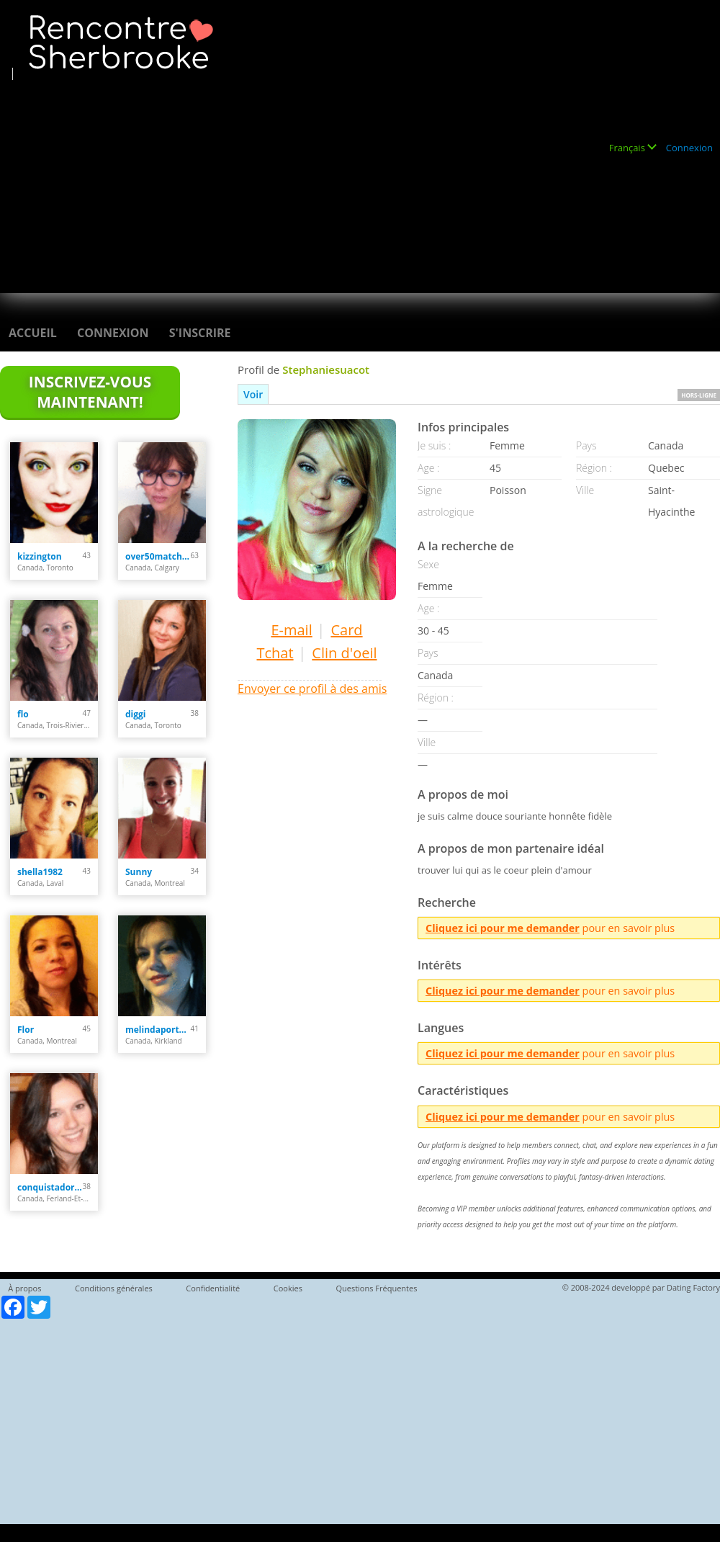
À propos (24, 1288)
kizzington (39, 556)
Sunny (138, 872)
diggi (135, 714)
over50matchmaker (158, 556)
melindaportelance (158, 1029)
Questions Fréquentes (376, 1288)
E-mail (291, 630)
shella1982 (40, 872)
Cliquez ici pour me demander (503, 928)
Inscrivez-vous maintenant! (90, 392)
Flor (25, 1029)
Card (346, 630)
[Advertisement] (244, 181)
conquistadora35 (50, 1187)
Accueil (33, 333)
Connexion (689, 147)
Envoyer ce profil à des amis (312, 688)
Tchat (274, 653)
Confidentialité (213, 1288)
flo (23, 714)
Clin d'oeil (344, 653)
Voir (253, 394)
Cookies (288, 1288)
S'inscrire (200, 333)
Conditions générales (114, 1288)
